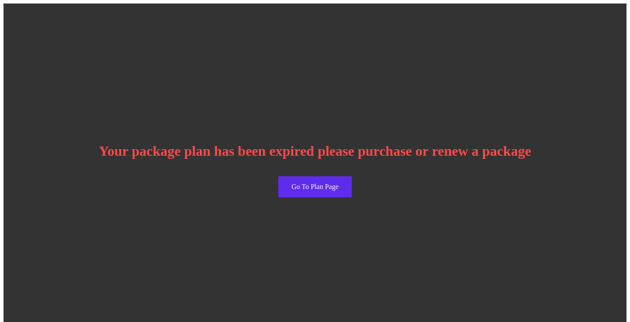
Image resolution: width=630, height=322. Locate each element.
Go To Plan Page (314, 186)
